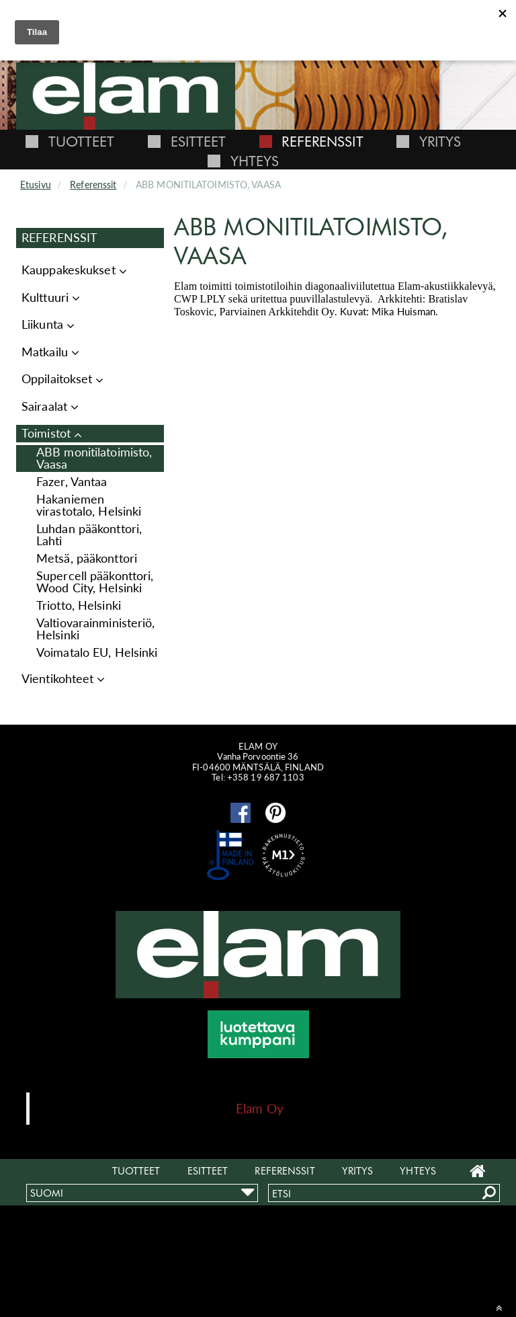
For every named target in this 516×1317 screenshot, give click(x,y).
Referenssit (322, 141)
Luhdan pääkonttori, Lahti (89, 535)
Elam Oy (260, 1108)
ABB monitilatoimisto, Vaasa (94, 458)
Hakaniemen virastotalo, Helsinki (88, 505)
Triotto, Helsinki (78, 605)
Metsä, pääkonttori (86, 558)
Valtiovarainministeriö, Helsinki (95, 629)
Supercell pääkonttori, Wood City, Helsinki (94, 582)
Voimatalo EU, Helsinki (96, 652)
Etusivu (35, 184)
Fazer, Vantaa (71, 482)
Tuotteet (81, 141)
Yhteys (255, 161)
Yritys (440, 141)
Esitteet (198, 141)
